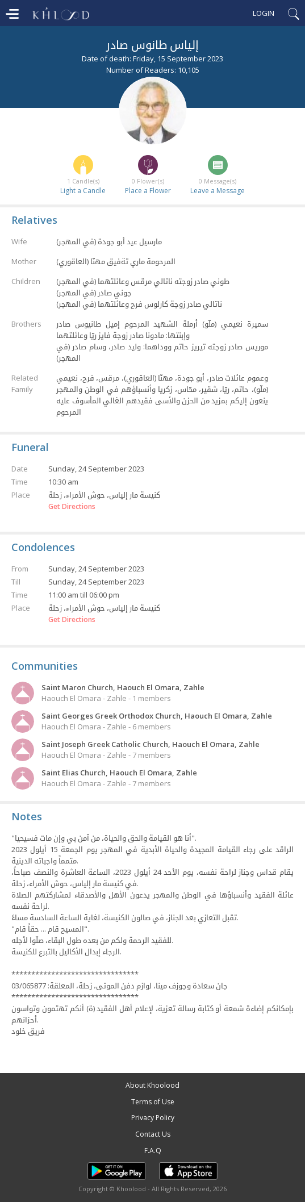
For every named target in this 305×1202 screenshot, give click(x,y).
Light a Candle (83, 190)
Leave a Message (217, 190)
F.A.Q (152, 1150)
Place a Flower (148, 190)
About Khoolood (152, 1085)
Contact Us (152, 1134)
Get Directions (71, 506)
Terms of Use (152, 1102)
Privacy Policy (152, 1117)
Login (263, 13)
